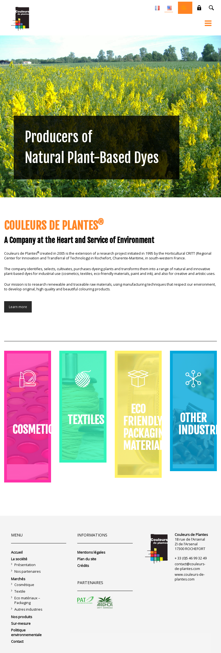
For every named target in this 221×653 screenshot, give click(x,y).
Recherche (211, 7)
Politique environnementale (26, 632)
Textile (19, 591)
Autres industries (28, 609)
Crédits (83, 565)
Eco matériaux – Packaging (27, 600)
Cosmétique (24, 584)
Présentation (25, 564)
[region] (110, 116)
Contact (17, 641)
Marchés (18, 579)
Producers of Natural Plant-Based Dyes (92, 147)
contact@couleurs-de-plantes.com (190, 566)
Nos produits (21, 617)
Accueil (17, 552)
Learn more (18, 306)
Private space (199, 7)
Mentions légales (91, 552)
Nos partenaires (27, 571)
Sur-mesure (21, 623)
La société (19, 559)
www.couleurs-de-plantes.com (190, 577)
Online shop (183, 7)
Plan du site (86, 559)
